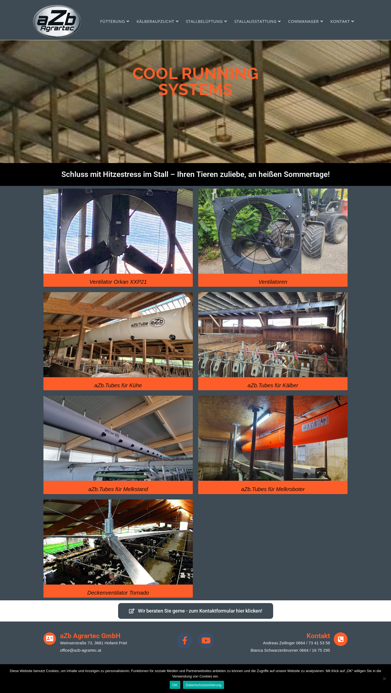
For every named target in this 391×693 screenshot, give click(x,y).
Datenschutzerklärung (203, 685)
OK (175, 685)
